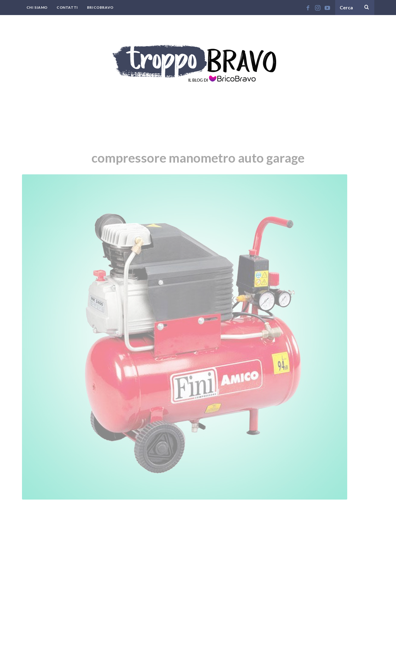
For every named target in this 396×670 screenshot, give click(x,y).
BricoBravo (100, 7)
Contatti (67, 7)
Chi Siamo (37, 7)
